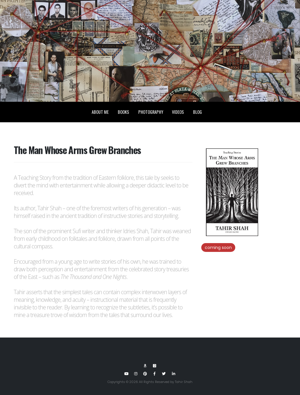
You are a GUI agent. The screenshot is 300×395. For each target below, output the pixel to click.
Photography (150, 112)
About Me (100, 112)
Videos (178, 112)
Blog (197, 112)
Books (123, 112)
